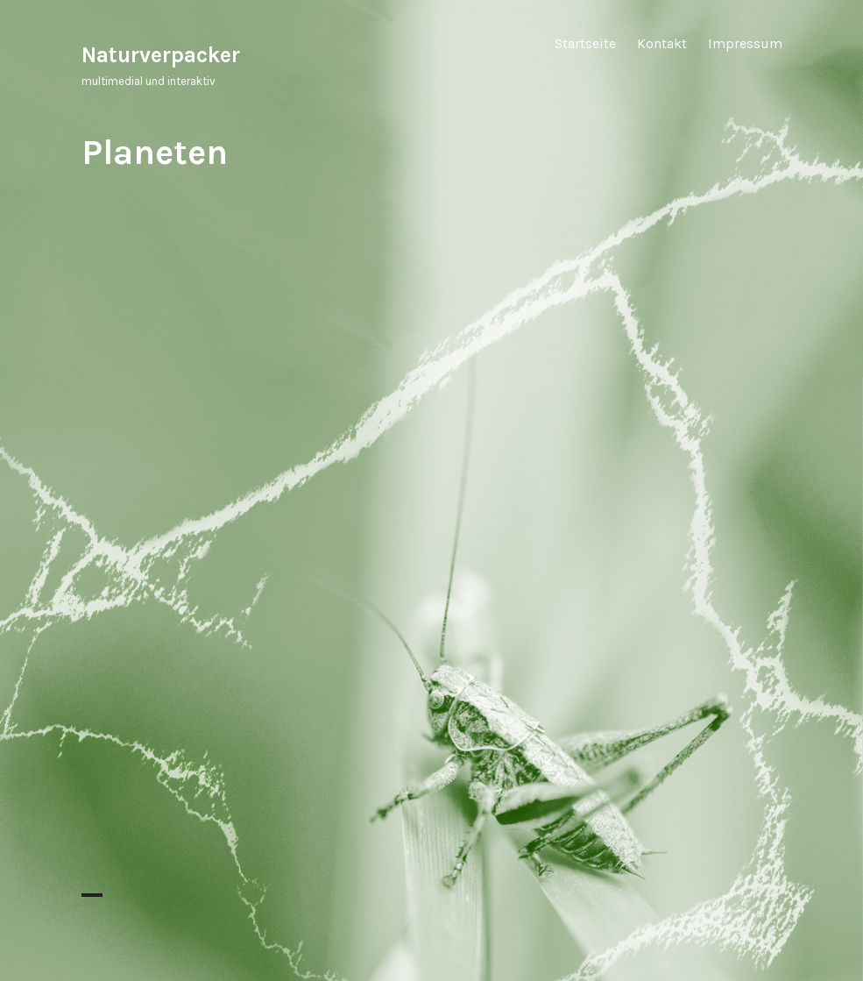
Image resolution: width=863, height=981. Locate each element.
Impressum (745, 43)
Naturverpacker (160, 55)
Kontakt (662, 43)
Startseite (585, 43)
